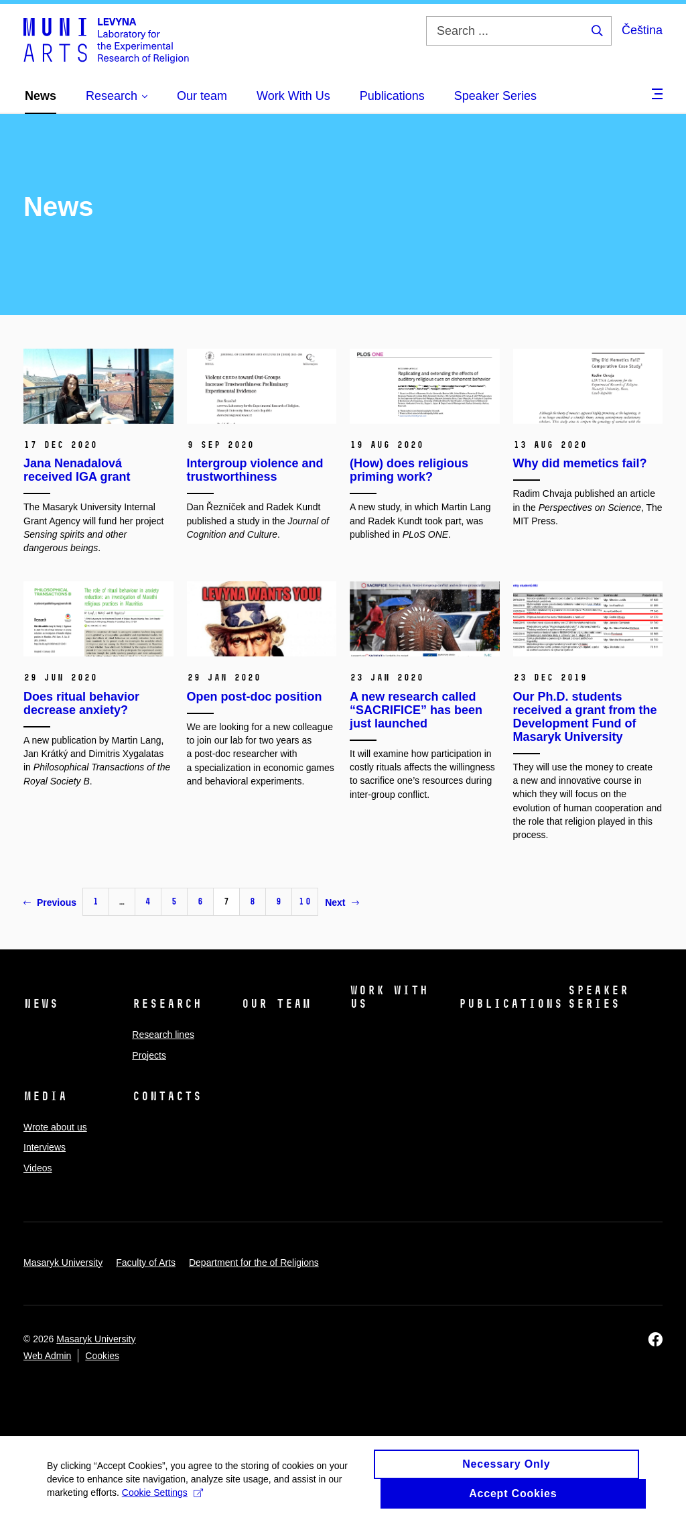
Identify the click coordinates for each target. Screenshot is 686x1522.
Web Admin (47, 1355)
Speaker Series (597, 997)
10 (305, 901)
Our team (276, 1003)
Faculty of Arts (146, 1262)
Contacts (167, 1096)
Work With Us (389, 997)
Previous (49, 902)
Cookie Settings (162, 1498)
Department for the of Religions (254, 1262)
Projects (149, 1055)
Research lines (163, 1034)
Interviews (44, 1147)
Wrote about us (55, 1127)
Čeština (642, 30)
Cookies (102, 1355)
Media (45, 1096)
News (40, 1003)
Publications (510, 1003)
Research (167, 1003)
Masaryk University (62, 1262)
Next (341, 902)
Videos (37, 1168)
